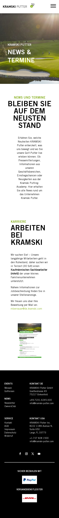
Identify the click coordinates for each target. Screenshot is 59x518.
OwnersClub (10, 406)
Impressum (9, 430)
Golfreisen (9, 391)
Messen (8, 388)
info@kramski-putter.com (42, 403)
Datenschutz (10, 433)
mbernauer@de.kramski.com (26, 309)
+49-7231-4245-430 (41, 400)
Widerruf (8, 436)
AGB (6, 426)
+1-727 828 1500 (39, 438)
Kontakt (8, 423)
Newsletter (9, 403)
